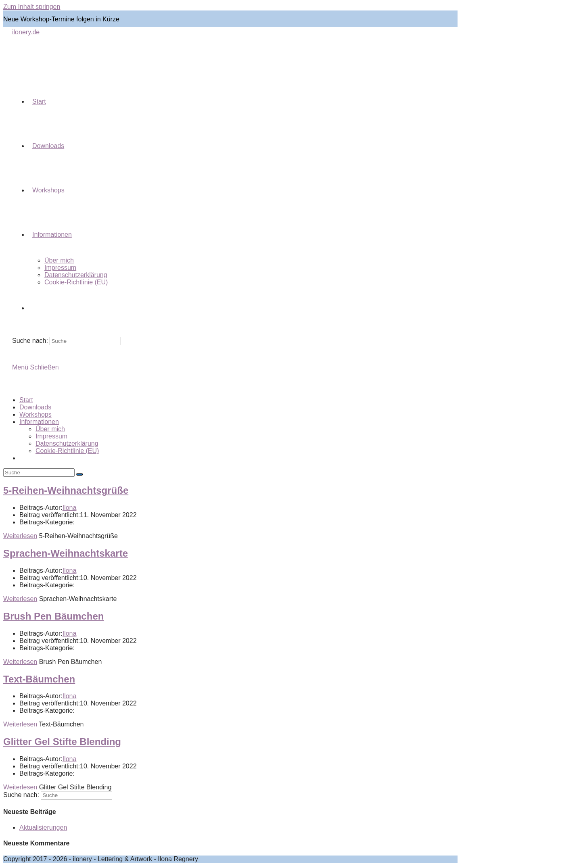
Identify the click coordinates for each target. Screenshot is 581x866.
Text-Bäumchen (39, 679)
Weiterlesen (20, 535)
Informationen (39, 421)
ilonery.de (26, 32)
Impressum (51, 436)
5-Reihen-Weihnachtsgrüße (65, 490)
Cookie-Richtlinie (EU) (67, 450)
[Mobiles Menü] (35, 367)
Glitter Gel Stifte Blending (62, 741)
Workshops (35, 414)
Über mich (50, 429)
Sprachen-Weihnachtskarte (65, 553)
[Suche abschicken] (79, 474)
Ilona (70, 507)
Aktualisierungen (43, 827)
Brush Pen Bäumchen (53, 616)
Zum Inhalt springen (31, 6)
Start (26, 399)
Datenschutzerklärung (67, 443)
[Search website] (32, 308)
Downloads (35, 407)
